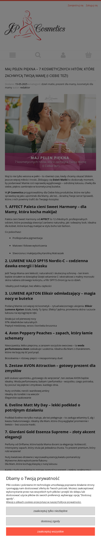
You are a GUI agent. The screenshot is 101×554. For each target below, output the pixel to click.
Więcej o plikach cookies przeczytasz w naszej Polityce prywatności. (43, 502)
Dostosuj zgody (50, 521)
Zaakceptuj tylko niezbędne (50, 510)
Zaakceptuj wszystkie (50, 531)
